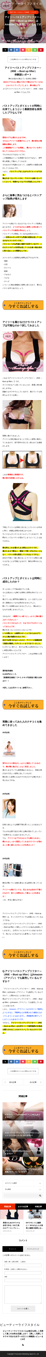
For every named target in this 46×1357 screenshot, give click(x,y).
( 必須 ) (15, 1261)
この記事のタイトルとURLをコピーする (23, 59)
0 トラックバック (33, 1249)
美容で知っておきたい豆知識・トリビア (23, 12)
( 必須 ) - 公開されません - (16, 1269)
